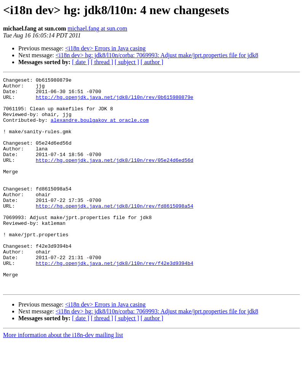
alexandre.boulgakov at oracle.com (100, 129)
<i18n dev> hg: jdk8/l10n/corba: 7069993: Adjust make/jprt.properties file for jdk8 (157, 55)
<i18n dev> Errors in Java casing (105, 48)
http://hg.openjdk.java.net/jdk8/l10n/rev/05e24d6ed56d (114, 177)
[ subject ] (127, 62)
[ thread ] (102, 62)
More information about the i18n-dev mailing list (63, 377)
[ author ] (152, 62)
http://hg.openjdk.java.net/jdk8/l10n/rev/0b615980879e (114, 101)
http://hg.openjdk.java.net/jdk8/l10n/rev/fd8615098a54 (114, 232)
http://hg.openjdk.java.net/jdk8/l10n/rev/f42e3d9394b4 (114, 300)
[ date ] (80, 62)
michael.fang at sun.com (97, 28)
